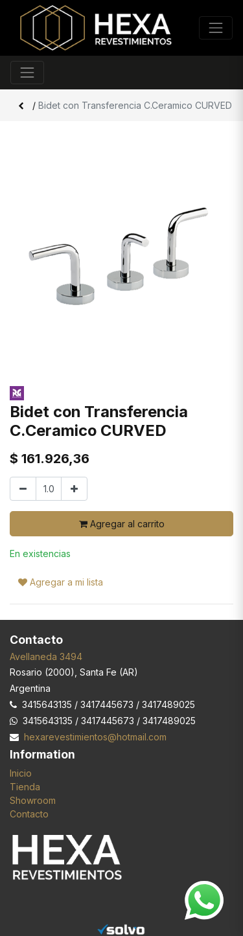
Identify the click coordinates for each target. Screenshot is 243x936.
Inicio (21, 773)
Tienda (25, 786)
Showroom (33, 800)
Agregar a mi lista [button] (60, 582)
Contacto (29, 813)
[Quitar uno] (23, 489)
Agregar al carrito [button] (122, 523)
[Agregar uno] (74, 489)
